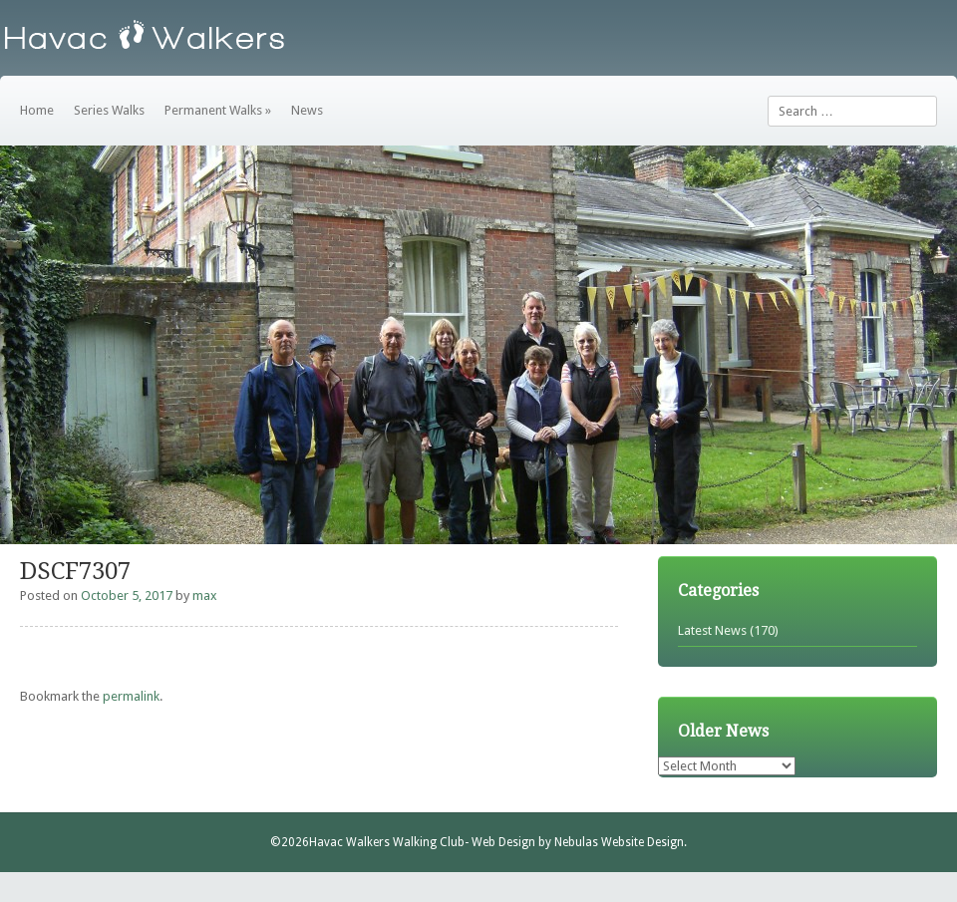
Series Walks (109, 110)
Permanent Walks (217, 110)
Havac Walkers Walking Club (387, 842)
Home (37, 110)
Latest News (712, 630)
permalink (131, 696)
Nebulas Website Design (619, 842)
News (307, 110)
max (204, 595)
